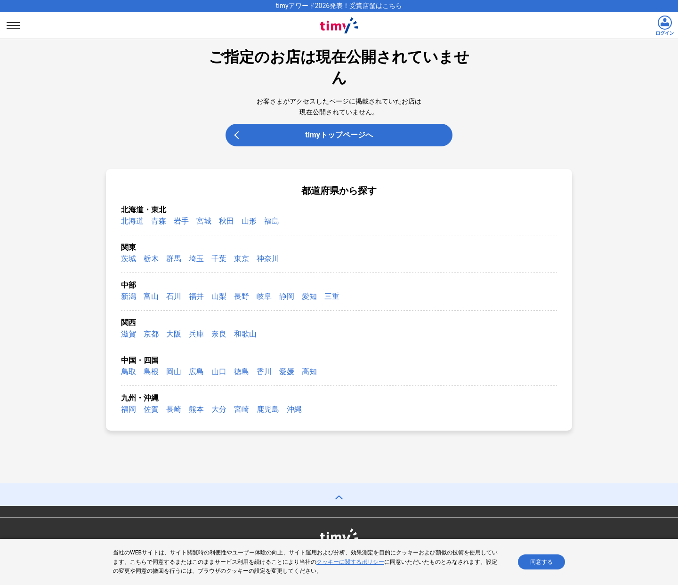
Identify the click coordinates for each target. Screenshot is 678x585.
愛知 (309, 296)
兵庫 (196, 333)
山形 (249, 220)
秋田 (226, 220)
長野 (241, 296)
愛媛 (286, 371)
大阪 (173, 333)
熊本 (196, 409)
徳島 (241, 371)
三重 (331, 296)
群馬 (173, 258)
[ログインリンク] (665, 25)
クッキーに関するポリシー (350, 562)
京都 (151, 333)
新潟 (128, 296)
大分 (218, 409)
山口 (218, 371)
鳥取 (128, 371)
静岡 (286, 296)
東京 (241, 258)
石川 (173, 296)
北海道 (132, 220)
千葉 (218, 258)
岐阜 (264, 296)
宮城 (203, 220)
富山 (151, 296)
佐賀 (151, 409)
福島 (271, 220)
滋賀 (128, 333)
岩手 (181, 220)
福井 (196, 296)
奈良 (218, 333)
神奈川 (268, 258)
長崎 (173, 409)
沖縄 (294, 409)
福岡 (128, 409)
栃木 (151, 258)
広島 (196, 371)
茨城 (128, 258)
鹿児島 (268, 409)
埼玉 (196, 258)
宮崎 (241, 409)
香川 (264, 371)
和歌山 (245, 333)
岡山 (173, 371)
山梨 (218, 296)
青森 (158, 220)
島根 (151, 371)
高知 (309, 371)
